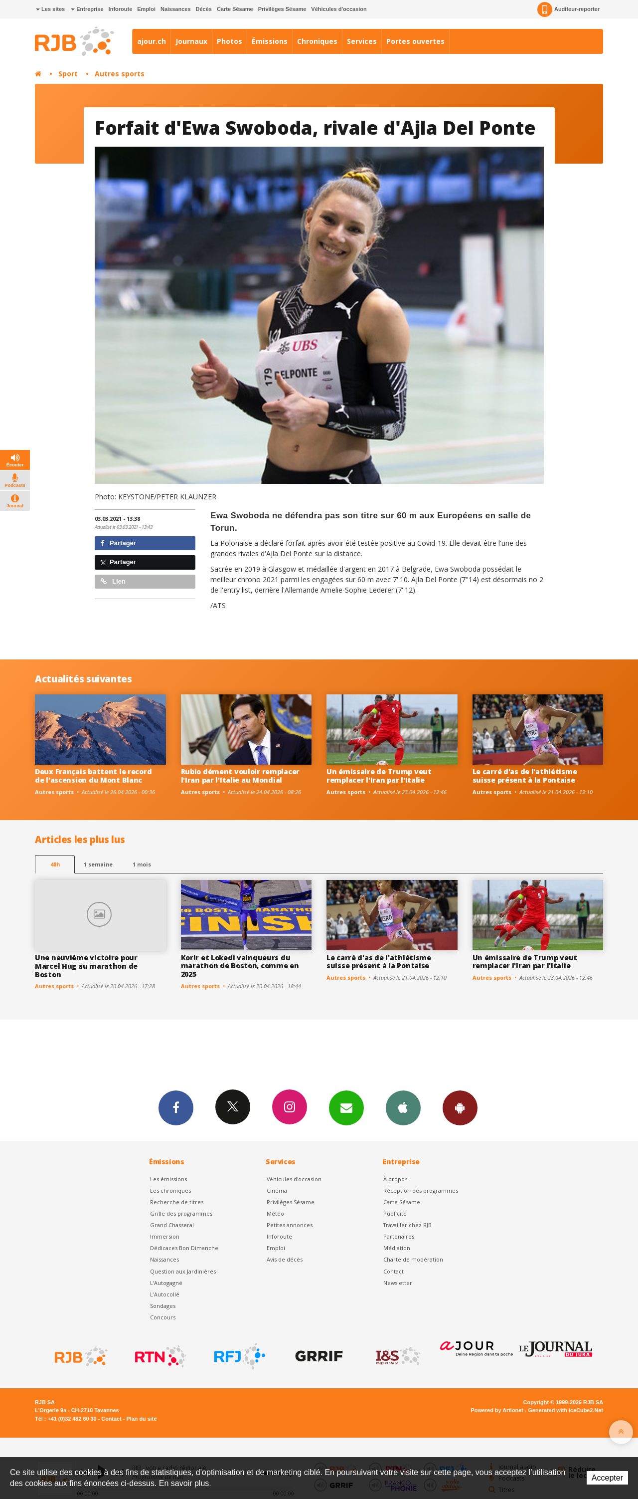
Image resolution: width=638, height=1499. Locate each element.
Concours (162, 1317)
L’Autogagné (166, 1283)
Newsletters (346, 1107)
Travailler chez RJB (407, 1225)
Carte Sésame (235, 9)
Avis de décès (285, 1259)
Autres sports (120, 73)
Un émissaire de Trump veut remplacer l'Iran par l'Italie (379, 776)
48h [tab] (55, 864)
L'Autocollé (164, 1294)
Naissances (175, 9)
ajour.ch (151, 41)
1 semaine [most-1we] (98, 864)
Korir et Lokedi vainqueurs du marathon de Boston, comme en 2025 (240, 966)
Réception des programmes (420, 1190)
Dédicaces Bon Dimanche (184, 1248)
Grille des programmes (181, 1213)
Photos (229, 41)
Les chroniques (170, 1190)
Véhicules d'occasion (338, 9)
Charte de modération (413, 1259)
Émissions (270, 41)
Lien (113, 581)
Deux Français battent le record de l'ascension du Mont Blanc (93, 776)
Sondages (162, 1305)
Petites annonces (290, 1225)
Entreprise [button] (87, 9)
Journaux (191, 41)
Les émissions (168, 1179)
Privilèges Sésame (282, 9)
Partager (118, 543)
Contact (393, 1271)
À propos (395, 1179)
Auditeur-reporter (568, 9)
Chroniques (317, 41)
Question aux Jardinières (183, 1271)
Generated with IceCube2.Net (565, 1410)
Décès (204, 9)
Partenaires (398, 1236)
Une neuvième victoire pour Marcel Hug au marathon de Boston (86, 966)
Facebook (176, 1107)
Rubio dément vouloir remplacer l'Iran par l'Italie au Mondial (240, 776)
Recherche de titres (176, 1202)
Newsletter (397, 1283)
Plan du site (141, 1419)
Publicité (395, 1213)
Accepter (607, 1478)
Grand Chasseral (172, 1225)
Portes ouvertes (415, 41)
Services (362, 41)
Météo (275, 1213)
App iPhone (403, 1107)
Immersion (164, 1236)
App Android (460, 1107)
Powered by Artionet (497, 1410)
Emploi (146, 9)
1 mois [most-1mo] (142, 864)
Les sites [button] (50, 9)
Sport (68, 73)
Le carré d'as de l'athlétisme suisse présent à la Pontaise (525, 776)
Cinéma (277, 1190)
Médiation (396, 1248)
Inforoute (121, 9)
